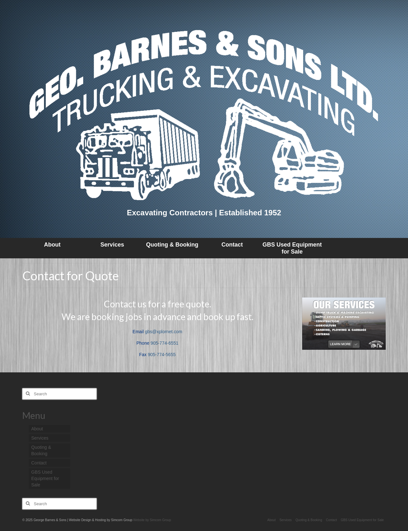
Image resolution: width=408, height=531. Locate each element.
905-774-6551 (164, 343)
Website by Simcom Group (152, 520)
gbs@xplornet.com (163, 331)
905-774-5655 (162, 354)
